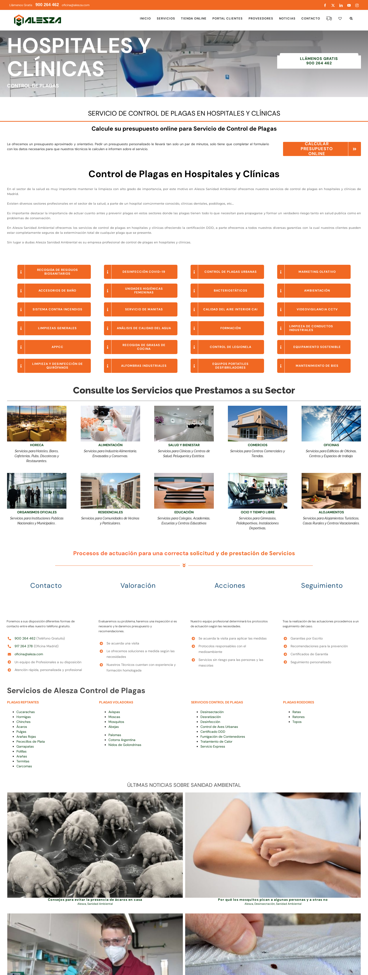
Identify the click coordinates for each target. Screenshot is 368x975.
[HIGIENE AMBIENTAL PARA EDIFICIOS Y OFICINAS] (36, 474)
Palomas (114, 735)
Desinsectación (212, 712)
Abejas (113, 727)
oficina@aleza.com (29, 654)
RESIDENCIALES (110, 512)
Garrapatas (25, 746)
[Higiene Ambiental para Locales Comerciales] (257, 407)
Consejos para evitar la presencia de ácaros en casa (95, 899)
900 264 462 (25, 638)
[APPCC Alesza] (110, 407)
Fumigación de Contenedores (222, 736)
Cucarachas (25, 712)
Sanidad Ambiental (100, 904)
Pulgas (21, 731)
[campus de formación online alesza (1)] (184, 474)
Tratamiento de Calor (216, 741)
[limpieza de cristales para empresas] (331, 407)
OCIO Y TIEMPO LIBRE (258, 512)
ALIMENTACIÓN (110, 445)
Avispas (114, 712)
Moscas (114, 717)
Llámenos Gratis (34, 5)
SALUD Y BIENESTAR (184, 445)
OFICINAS (331, 445)
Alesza (81, 904)
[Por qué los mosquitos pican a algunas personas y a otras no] (273, 845)
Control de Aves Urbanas (219, 727)
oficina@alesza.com (75, 5)
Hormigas (23, 717)
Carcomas (24, 766)
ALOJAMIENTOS (331, 512)
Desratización (210, 717)
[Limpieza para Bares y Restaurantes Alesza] (36, 407)
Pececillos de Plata (30, 741)
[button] (351, 18)
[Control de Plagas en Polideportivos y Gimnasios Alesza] (257, 474)
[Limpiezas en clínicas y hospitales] (184, 407)
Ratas (296, 712)
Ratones (298, 717)
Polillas (21, 751)
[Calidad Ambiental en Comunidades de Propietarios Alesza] (110, 474)
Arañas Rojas (26, 736)
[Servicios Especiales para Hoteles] (331, 474)
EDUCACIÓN (184, 512)
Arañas (21, 756)
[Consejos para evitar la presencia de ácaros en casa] (95, 845)
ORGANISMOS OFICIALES (37, 512)
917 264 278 (24, 646)
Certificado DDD (212, 731)
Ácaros (21, 727)
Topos (297, 722)
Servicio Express (212, 746)
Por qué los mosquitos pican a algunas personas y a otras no (273, 899)
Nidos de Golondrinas (124, 745)
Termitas (22, 761)
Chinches (23, 722)
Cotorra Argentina (121, 740)
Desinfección (210, 722)
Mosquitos (116, 722)
